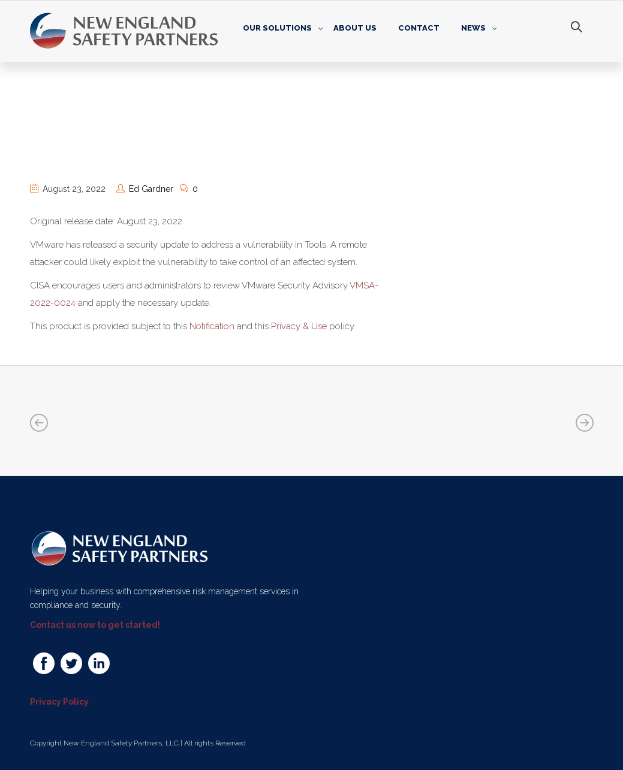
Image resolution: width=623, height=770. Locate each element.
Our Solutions (277, 27)
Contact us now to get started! (95, 625)
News (473, 27)
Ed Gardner (151, 189)
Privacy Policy (59, 701)
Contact (419, 27)
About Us (355, 27)
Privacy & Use (299, 326)
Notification (211, 326)
